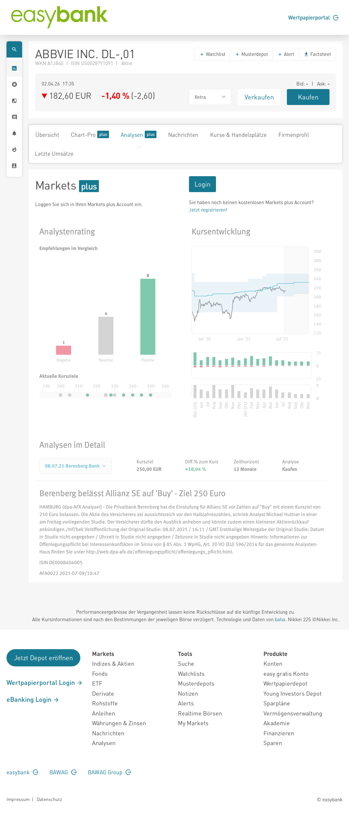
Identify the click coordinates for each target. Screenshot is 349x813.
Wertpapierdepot (285, 683)
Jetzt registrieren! (208, 209)
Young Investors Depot (292, 693)
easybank (22, 772)
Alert (285, 54)
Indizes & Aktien (113, 663)
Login (202, 184)
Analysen (138, 134)
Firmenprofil (293, 134)
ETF (97, 683)
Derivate (103, 693)
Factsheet (317, 54)
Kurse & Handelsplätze (238, 134)
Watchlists (191, 673)
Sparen (272, 742)
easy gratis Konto (286, 673)
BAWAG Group (109, 772)
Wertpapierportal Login (45, 682)
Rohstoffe (105, 703)
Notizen (188, 693)
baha (280, 619)
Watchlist (212, 54)
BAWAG (63, 772)
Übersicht (47, 134)
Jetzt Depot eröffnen (43, 657)
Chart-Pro (90, 134)
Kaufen (308, 97)
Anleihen (103, 713)
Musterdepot (251, 54)
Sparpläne (276, 703)
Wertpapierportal (313, 17)
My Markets (193, 723)
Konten (272, 663)
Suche (186, 663)
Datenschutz (49, 799)
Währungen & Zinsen (119, 723)
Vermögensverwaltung (292, 713)
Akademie (276, 723)
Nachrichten (183, 134)
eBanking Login (33, 699)
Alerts (186, 703)
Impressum (18, 799)
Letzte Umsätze (54, 153)
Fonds (100, 673)
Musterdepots (196, 683)
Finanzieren (278, 733)
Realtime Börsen (200, 713)
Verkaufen (259, 97)
